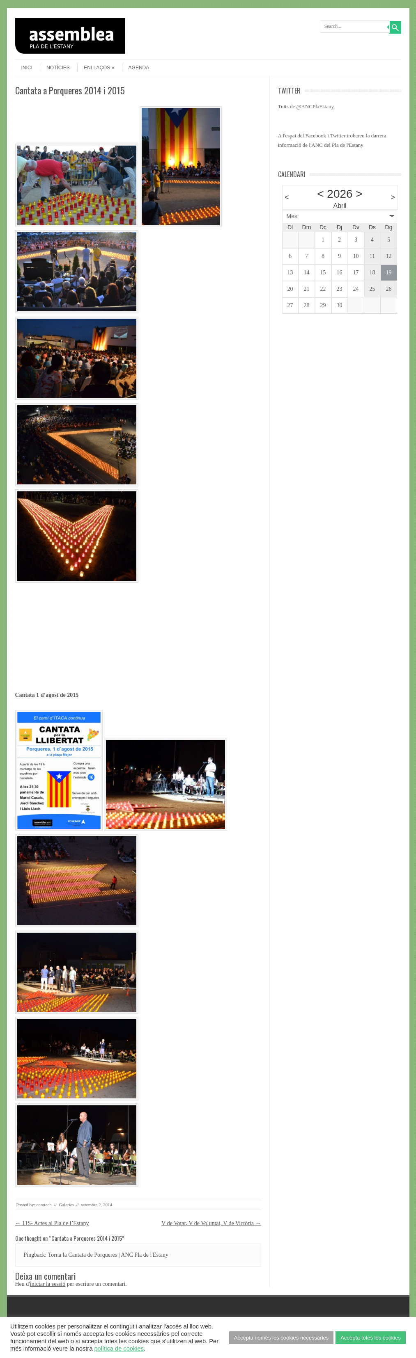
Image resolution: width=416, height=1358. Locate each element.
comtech (43, 1204)
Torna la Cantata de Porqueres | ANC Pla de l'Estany (108, 1255)
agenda (139, 68)
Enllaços (99, 68)
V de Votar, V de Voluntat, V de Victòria (211, 1223)
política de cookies (119, 1348)
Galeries (66, 1204)
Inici (26, 68)
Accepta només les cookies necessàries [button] (281, 1338)
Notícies (58, 68)
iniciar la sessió (47, 1284)
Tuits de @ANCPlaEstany (306, 106)
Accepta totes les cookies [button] (370, 1338)
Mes (292, 216)
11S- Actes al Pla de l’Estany (52, 1223)
